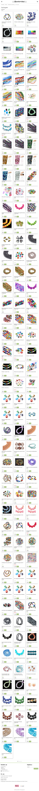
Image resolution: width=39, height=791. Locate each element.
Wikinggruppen (22, 789)
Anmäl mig (36, 768)
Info (3, 25)
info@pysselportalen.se (5, 771)
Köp (17, 41)
